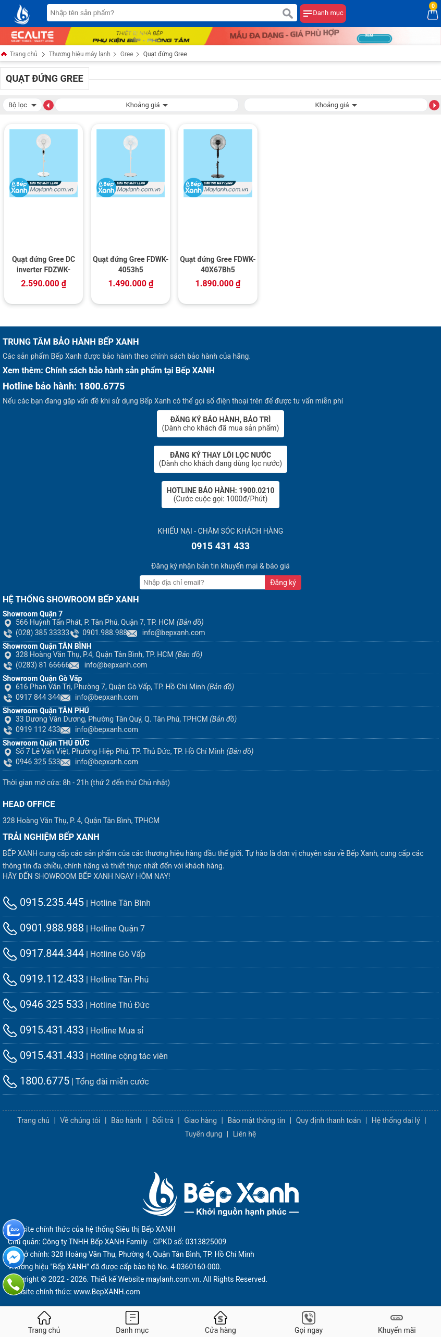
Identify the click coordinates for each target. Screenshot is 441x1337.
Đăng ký (283, 582)
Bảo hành (126, 1120)
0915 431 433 (220, 545)
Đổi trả (163, 1120)
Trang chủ (19, 55)
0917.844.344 (43, 953)
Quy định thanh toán (328, 1120)
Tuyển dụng (204, 1134)
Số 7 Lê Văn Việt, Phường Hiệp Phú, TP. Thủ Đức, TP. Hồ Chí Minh (128, 751)
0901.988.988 (98, 632)
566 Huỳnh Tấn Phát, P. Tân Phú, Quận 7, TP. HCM (103, 622)
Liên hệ (244, 1134)
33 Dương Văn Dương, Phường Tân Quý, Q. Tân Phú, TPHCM (120, 719)
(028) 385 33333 (36, 632)
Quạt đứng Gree (165, 54)
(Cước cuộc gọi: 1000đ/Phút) (221, 494)
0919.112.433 (43, 979)
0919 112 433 (31, 729)
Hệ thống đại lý (396, 1120)
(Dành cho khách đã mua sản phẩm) (220, 423)
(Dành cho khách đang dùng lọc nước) (220, 459)
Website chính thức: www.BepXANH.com (74, 1292)
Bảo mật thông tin (256, 1120)
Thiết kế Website (117, 1279)
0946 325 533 (31, 762)
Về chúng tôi (80, 1120)
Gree (126, 54)
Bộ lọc (22, 104)
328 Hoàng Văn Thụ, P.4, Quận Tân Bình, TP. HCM (102, 654)
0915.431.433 (43, 1030)
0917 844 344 (31, 697)
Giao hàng (200, 1120)
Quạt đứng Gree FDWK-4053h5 (131, 264)
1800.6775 (36, 1081)
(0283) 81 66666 (36, 665)
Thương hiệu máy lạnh (80, 54)
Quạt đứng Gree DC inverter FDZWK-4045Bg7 (43, 265)
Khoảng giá (146, 104)
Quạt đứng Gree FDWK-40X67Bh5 (218, 264)
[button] (48, 104)
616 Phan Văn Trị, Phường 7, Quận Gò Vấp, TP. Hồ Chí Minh (118, 687)
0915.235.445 (43, 902)
